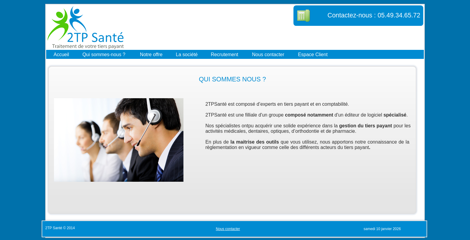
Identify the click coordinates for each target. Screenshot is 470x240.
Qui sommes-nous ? (103, 54)
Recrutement (224, 54)
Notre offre (151, 54)
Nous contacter (268, 54)
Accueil (61, 54)
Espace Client (313, 54)
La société (187, 54)
